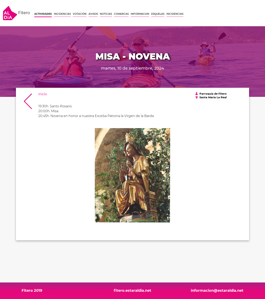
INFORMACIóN (140, 13)
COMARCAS (121, 13)
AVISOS (93, 13)
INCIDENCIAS (62, 13)
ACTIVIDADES (43, 13)
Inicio (42, 94)
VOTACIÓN (80, 13)
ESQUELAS (157, 13)
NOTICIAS (106, 13)
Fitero (16, 13)
